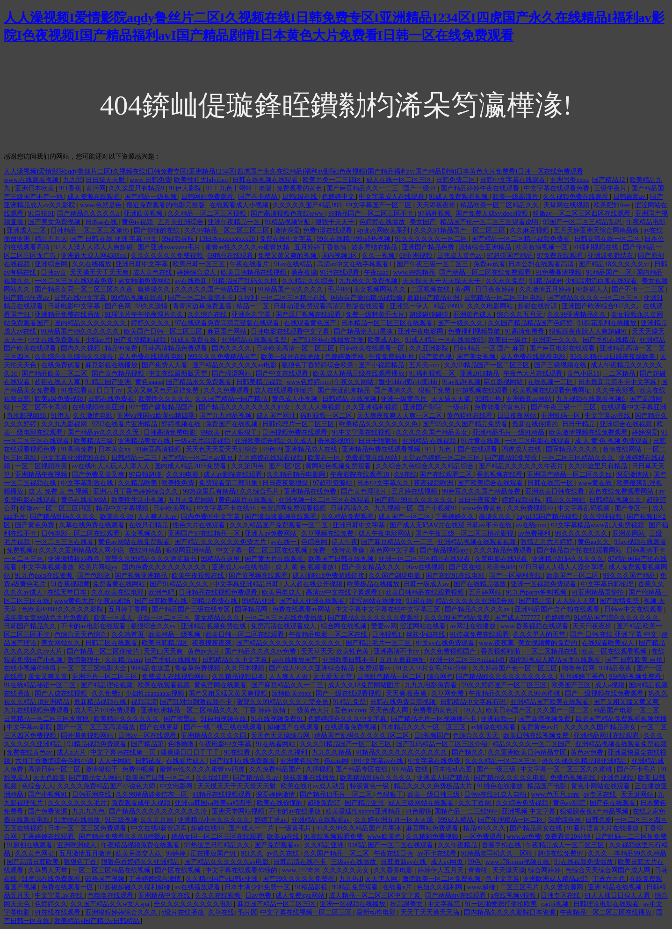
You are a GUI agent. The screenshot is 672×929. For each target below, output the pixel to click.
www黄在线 (596, 482)
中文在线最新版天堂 (178, 373)
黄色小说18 (583, 373)
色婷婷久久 (51, 903)
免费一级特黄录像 (339, 550)
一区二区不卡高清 (42, 407)
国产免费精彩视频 (141, 339)
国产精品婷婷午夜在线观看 (481, 188)
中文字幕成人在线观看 (392, 196)
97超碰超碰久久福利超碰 (135, 887)
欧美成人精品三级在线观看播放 (359, 373)
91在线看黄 (77, 390)
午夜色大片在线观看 (533, 373)
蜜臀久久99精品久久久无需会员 (283, 701)
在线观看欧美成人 (609, 642)
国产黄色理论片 (365, 491)
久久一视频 (379, 255)
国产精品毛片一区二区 (379, 642)
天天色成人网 (389, 710)
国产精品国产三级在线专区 (192, 609)
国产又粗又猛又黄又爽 (627, 701)
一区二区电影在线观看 (538, 440)
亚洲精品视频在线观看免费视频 (621, 744)
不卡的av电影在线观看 (94, 626)
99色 (475, 861)
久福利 (247, 297)
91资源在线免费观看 (52, 878)
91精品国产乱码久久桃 (245, 280)
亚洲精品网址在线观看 (607, 735)
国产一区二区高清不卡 (201, 297)
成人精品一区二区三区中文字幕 (375, 895)
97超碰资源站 (333, 482)
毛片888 (339, 289)
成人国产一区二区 (405, 516)
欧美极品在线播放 (374, 584)
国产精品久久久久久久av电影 (235, 365)
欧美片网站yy (99, 567)
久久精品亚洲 (325, 845)
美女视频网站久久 (381, 289)
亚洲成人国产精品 (444, 777)
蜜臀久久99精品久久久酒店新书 (151, 558)
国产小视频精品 (382, 365)
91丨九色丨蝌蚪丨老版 (240, 188)
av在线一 (284, 541)
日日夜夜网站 (517, 415)
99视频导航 (178, 238)
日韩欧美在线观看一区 (372, 348)
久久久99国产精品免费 (457, 617)
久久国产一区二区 (563, 710)
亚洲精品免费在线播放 (68, 314)
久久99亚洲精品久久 (577, 314)
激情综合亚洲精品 (486, 247)
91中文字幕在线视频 (362, 432)
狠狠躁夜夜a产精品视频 (595, 811)
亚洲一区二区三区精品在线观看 (425, 558)
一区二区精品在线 (552, 651)
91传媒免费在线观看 (480, 634)
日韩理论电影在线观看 (607, 903)
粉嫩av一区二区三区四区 (56, 508)
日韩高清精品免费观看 (175, 348)
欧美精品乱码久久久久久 (377, 777)
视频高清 (144, 701)
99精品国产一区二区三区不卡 (371, 213)
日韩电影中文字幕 (75, 306)
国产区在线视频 (178, 870)
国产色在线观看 (613, 802)
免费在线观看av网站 (302, 609)
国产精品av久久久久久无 (104, 432)
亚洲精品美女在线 (145, 440)
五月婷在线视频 (415, 491)
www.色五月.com (555, 794)
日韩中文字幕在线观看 (513, 179)
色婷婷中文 (339, 196)
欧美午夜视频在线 (199, 575)
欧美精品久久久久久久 (127, 718)
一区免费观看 (483, 836)
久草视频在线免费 (328, 533)
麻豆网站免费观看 (433, 828)
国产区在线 (466, 567)
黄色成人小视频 (295, 398)
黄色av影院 (570, 802)
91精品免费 (350, 701)
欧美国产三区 (572, 685)
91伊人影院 (186, 188)
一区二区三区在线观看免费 (75, 280)
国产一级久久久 (461, 323)
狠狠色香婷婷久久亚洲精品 (141, 861)
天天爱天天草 (333, 676)
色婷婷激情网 (345, 356)
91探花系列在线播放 (608, 323)
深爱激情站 (633, 474)
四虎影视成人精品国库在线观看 (555, 659)
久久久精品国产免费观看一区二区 (280, 525)
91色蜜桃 (418, 811)
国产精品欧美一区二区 (55, 373)
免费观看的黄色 (300, 188)
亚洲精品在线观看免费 (255, 339)
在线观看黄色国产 (311, 323)
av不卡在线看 (437, 853)
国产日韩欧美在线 (162, 600)
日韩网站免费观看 (208, 196)
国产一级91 (420, 188)
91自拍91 (41, 213)
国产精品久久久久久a (89, 213)
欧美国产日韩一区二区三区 (164, 331)
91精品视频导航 (288, 221)
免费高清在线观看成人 (284, 626)
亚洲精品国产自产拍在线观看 (557, 609)
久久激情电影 (93, 415)
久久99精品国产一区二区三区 (487, 365)
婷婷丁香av (271, 819)
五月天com (425, 365)
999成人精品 (456, 819)
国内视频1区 (340, 255)
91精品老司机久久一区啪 (498, 853)
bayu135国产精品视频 (548, 516)
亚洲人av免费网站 (271, 533)
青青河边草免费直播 (203, 306)
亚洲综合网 (52, 264)
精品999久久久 (485, 828)
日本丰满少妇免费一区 (258, 887)
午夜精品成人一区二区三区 (566, 845)
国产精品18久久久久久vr (614, 264)
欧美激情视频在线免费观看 (589, 432)
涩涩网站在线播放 (376, 600)
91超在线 (419, 600)
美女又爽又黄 (48, 676)
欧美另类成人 (282, 592)
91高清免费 (78, 449)
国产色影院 (94, 575)
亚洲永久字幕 (252, 314)
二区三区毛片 (520, 887)
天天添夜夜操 (436, 205)
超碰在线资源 (538, 306)
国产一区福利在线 (516, 575)
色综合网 (315, 541)
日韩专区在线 (561, 895)
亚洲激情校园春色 (75, 558)
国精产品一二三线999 (466, 811)
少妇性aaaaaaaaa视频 (155, 693)
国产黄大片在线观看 (275, 558)
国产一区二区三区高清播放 (97, 727)
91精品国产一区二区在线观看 (391, 845)
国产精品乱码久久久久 (63, 516)
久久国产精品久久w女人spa (110, 903)
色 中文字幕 (502, 878)
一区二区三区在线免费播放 (285, 617)
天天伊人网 (382, 878)
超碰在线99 (208, 828)
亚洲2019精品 (480, 373)
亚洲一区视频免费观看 (544, 584)
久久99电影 (183, 474)
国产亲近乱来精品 (345, 390)
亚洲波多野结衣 (611, 255)
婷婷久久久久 (151, 323)
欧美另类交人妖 (139, 853)
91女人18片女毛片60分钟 (433, 668)
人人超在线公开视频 (313, 584)
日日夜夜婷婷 (495, 289)
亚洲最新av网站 (529, 398)
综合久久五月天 (520, 314)
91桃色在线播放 (501, 786)
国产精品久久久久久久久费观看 (374, 617)
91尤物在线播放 (78, 819)
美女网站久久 (61, 642)
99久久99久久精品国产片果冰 (359, 828)
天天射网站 (638, 794)
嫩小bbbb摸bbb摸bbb (408, 381)
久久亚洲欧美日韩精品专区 (528, 752)
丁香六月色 (610, 878)
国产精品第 (536, 600)
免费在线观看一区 (68, 887)
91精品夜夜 (616, 668)
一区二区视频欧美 (42, 466)
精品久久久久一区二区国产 (532, 744)
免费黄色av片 (540, 727)
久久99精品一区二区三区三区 (227, 230)
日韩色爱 (598, 819)
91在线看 (238, 752)
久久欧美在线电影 (118, 592)
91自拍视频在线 (224, 718)
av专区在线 (600, 794)
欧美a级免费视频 (60, 398)
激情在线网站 (622, 449)
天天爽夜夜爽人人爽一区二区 (400, 415)
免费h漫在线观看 (328, 230)
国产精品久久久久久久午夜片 (521, 466)
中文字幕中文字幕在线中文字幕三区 (388, 609)
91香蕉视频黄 (70, 584)
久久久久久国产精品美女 (433, 432)
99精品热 (489, 398)
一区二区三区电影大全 (94, 668)
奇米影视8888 (27, 415)
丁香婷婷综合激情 (156, 878)
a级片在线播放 (183, 912)
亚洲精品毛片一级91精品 (509, 432)
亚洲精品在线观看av (321, 819)
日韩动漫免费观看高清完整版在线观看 (330, 306)
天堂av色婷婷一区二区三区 (442, 457)
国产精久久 (468, 752)
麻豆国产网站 (227, 331)
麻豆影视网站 (504, 381)
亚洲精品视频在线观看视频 (477, 541)
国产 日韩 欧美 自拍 (634, 659)
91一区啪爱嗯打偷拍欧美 (502, 903)
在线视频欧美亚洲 (99, 407)
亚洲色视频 (617, 777)
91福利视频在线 (596, 247)
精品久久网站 (566, 499)
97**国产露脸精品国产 (162, 407)
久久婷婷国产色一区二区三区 (515, 668)
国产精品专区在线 (362, 769)
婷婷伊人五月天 (441, 870)
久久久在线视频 (219, 895)
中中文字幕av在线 (378, 760)
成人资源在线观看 (94, 196)
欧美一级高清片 (516, 196)
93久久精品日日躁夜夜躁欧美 (613, 356)
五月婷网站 (486, 592)
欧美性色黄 (353, 651)
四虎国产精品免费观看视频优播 (621, 718)
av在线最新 (191, 280)
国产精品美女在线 (537, 828)
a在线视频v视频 (514, 895)
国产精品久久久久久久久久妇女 (245, 407)
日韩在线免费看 (112, 398)
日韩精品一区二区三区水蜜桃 (47, 718)
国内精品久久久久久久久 (91, 323)
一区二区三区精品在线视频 (112, 870)
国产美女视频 (477, 356)
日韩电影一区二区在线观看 (81, 533)
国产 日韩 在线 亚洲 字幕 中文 (114, 238)
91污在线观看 (340, 272)
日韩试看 (149, 760)
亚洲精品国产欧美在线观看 (550, 701)
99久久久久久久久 (582, 533)
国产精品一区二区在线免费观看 (486, 272)
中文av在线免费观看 (446, 642)
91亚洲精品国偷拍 (598, 592)
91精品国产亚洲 (109, 381)
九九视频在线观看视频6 (591, 398)
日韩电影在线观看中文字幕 (291, 331)
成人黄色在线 (153, 272)
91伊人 (60, 415)
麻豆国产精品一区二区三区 (277, 903)
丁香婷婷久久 (455, 516)
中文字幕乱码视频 (584, 508)
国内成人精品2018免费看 (191, 466)
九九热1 (350, 878)
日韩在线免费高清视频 (403, 701)
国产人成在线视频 (62, 693)
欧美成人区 (385, 339)
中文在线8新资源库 (159, 828)
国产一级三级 (497, 769)
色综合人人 (38, 786)
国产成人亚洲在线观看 (313, 600)
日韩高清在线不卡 (301, 861)
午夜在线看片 (250, 264)
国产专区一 (631, 508)
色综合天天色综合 (81, 634)
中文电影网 (177, 786)
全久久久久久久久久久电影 (194, 903)
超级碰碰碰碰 (429, 314)
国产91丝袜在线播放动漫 (328, 339)
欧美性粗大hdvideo (202, 179)
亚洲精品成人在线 (312, 449)
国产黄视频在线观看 (259, 575)
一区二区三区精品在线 (294, 297)
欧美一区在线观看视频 (615, 651)
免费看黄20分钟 (568, 836)
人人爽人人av (157, 516)
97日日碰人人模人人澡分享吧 (562, 567)
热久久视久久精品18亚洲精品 (585, 760)
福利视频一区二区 (327, 415)
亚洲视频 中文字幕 (529, 811)
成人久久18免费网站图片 (365, 685)
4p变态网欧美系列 (384, 230)
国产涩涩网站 (232, 373)
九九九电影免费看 (432, 685)
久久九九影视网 (65, 424)
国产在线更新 (160, 727)
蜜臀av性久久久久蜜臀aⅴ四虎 (202, 769)
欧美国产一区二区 (573, 575)
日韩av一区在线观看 (148, 735)
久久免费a (107, 693)
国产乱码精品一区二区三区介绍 (443, 744)
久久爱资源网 (564, 887)
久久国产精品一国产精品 (232, 398)
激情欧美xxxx (292, 693)
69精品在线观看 (231, 255)
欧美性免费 (178, 482)
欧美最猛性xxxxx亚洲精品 (364, 811)
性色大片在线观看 (200, 525)
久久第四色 (248, 466)
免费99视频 (139, 769)
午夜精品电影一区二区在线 (329, 634)
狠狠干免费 (435, 390)
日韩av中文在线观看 (634, 609)
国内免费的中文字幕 (211, 516)
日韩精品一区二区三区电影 (504, 297)
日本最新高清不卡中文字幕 (618, 381)
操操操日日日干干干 (190, 752)
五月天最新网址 (403, 659)
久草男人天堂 (48, 870)
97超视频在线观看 (482, 390)
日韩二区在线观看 (112, 642)
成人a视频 (610, 685)
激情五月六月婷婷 (547, 541)
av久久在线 (284, 853)
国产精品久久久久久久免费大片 (221, 541)
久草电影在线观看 (502, 558)
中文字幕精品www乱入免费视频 (598, 525)
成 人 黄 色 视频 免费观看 (612, 440)
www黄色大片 (74, 600)
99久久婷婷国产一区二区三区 (505, 685)
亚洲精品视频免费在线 (214, 626)
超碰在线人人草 (58, 381)
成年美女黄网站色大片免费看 (47, 617)
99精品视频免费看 (636, 676)
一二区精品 (619, 373)
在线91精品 (146, 550)
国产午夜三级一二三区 (564, 407)
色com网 (336, 760)
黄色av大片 (205, 651)
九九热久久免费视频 (369, 280)
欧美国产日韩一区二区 (159, 777)
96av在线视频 (425, 567)
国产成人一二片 (252, 828)
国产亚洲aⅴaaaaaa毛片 (169, 247)
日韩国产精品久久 (31, 626)
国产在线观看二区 (446, 474)
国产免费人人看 (165, 365)
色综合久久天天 (476, 735)
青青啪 (479, 870)
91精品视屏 (545, 280)
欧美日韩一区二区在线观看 (245, 634)
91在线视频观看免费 (334, 836)
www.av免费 (523, 836)
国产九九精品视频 (226, 415)
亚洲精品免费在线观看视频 (382, 449)
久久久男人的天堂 (540, 634)
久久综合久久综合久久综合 (75, 356)
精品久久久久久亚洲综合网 (475, 600)
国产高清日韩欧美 (34, 861)
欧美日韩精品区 (165, 642)
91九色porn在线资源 (44, 575)
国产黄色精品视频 (119, 373)
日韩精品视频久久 (616, 499)
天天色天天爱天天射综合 (223, 449)
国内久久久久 (232, 348)
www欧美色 (385, 836)
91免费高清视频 (559, 272)
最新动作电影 (376, 912)
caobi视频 (556, 903)
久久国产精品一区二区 (337, 853)
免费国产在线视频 (232, 424)
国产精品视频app (445, 550)
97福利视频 (435, 213)
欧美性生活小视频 (138, 499)
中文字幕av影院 (30, 727)
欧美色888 (501, 567)
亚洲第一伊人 (410, 306)
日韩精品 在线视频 (350, 398)
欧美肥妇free (612, 205)
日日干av (110, 390)
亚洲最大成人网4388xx (94, 255)
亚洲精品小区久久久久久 (215, 819)
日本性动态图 (453, 769)
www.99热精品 (414, 272)
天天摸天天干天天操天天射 (237, 786)
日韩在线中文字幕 (81, 297)
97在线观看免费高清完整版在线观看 (227, 323)
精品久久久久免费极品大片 (434, 786)
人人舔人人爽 (576, 600)
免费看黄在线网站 (372, 457)
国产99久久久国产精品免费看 (465, 424)
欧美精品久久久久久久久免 (379, 424)
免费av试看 (489, 264)
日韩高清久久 (351, 508)
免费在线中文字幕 (287, 238)
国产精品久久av (256, 777)
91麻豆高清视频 (159, 449)
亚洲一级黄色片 (404, 398)
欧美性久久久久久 (165, 398)
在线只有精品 (149, 525)
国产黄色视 (436, 356)
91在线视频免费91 (278, 718)
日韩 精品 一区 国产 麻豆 (490, 348)
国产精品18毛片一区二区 (337, 794)
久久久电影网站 (491, 306)
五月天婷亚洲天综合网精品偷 (597, 230)
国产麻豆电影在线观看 (563, 348)
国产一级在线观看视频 (349, 693)
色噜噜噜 (182, 744)
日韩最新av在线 (404, 861)
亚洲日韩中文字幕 (143, 264)
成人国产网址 (276, 415)
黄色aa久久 (594, 541)
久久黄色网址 (35, 853)
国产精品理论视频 (107, 685)
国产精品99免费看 (512, 457)
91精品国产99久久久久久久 (81, 331)
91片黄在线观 (481, 440)
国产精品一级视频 (151, 196)
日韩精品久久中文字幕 (235, 659)
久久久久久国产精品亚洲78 (214, 289)
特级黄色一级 (370, 786)
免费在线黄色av (30, 752)
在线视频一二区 (551, 381)
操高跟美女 (407, 903)
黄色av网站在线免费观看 (135, 541)
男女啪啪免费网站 (145, 280)
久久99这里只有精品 (598, 466)
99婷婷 (177, 853)
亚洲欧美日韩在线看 (555, 491)
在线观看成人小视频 (240, 205)
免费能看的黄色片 (501, 407)
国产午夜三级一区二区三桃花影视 (465, 533)
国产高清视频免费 (545, 718)
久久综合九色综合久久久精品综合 (426, 466)
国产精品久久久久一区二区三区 (594, 297)
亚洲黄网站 (629, 533)
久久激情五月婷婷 (546, 289)
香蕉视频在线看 (500, 474)
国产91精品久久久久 (180, 584)
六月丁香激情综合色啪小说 (55, 760)
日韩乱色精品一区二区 (390, 676)
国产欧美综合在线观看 (491, 482)
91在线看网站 (276, 744)
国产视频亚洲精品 (142, 575)
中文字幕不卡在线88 (227, 508)
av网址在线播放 (474, 626)
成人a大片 (72, 752)
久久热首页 (128, 634)
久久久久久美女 (347, 870)
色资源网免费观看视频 (294, 508)
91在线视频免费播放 (584, 861)
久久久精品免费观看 (503, 550)
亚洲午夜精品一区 (235, 221)
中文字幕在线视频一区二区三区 (307, 912)
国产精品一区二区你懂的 (104, 651)
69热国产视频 (105, 878)
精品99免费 (122, 348)
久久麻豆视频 (530, 230)
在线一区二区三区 (164, 617)
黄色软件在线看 (470, 415)
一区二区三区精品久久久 (579, 457)
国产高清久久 (394, 390)
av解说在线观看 (494, 727)
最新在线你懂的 (536, 424)
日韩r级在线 (300, 196)
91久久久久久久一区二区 (432, 238)
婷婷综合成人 (197, 272)
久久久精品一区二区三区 (502, 760)
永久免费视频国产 (451, 651)
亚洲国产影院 (423, 407)
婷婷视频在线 (181, 424)
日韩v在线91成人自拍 (496, 794)
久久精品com (123, 659)
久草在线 (221, 912)
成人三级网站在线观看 (421, 802)
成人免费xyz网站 (300, 895)
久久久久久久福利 (282, 752)
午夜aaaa (377, 272)
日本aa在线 (102, 221)
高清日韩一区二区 (55, 769)
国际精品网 (252, 609)
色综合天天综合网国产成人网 (608, 870)
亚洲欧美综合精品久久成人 (274, 440)
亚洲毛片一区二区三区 (105, 676)
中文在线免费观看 (55, 339)
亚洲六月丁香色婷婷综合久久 (136, 491)
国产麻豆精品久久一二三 (363, 188)
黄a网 (463, 289)
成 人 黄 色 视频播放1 (307, 567)
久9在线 (405, 474)
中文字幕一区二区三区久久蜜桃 (567, 769)
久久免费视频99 (531, 508)
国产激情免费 (620, 600)
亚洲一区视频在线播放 (353, 903)
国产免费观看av (278, 845)
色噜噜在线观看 (111, 895)
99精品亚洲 (259, 600)
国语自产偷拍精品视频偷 (368, 297)
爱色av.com (350, 710)
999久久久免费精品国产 (223, 356)
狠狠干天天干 (335, 221)
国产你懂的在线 (157, 230)
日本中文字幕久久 (384, 482)
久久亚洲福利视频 (373, 407)
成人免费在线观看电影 (151, 356)
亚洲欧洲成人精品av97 (556, 878)
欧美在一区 (325, 457)
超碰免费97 (324, 802)
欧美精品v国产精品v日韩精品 (97, 920)
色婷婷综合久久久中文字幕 (348, 718)
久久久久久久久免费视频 (168, 255)
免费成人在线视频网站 (175, 676)
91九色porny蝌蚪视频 (537, 592)
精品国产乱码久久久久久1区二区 (362, 735)
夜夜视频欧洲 (434, 482)
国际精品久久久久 (573, 449)
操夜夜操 (304, 272)
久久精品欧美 (138, 482)
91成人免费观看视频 (459, 196)
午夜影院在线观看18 (360, 474)
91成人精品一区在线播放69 (445, 339)
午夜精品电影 (645, 221)
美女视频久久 (145, 533)
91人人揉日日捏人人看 (618, 895)
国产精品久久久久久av (478, 609)
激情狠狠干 (84, 659)
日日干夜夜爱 (478, 499)
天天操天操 (508, 870)
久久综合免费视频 (523, 802)
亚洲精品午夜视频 (42, 474)
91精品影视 (312, 887)
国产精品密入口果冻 (364, 331)
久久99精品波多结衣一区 (152, 794)
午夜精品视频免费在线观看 (141, 845)
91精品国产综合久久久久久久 (617, 617)
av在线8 (83, 466)
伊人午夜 (345, 541)
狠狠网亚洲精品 (189, 550)
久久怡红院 (212, 777)
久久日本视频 (245, 668)
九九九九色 (89, 811)
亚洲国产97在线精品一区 (205, 533)
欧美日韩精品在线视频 (254, 272)
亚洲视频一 (498, 718)
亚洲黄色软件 (300, 760)
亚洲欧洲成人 (77, 845)
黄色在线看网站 (84, 499)
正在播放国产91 (214, 853)
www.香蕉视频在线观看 (535, 626)
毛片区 (247, 912)
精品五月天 (51, 238)
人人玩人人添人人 (124, 466)
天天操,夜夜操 (407, 693)
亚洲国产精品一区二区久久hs (570, 474)
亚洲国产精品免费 (429, 247)
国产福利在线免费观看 (243, 760)
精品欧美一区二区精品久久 (500, 205)
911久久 (252, 853)
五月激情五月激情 (86, 853)
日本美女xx (115, 449)
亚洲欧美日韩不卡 (349, 659)
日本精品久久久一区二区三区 (424, 727)
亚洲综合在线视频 (627, 424)
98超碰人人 (592, 289)
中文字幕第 (444, 903)
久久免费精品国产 (276, 769)
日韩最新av (630, 196)
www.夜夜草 (497, 642)
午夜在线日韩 (394, 853)
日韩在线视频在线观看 (266, 179)
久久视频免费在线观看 (576, 196)
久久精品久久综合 (309, 280)
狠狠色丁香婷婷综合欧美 (318, 365)
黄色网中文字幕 (393, 550)
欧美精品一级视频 (175, 634)
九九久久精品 (332, 752)
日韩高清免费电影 (171, 432)
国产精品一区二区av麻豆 (198, 457)
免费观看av (376, 668)
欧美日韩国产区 (510, 710)
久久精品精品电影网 (297, 474)
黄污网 (96, 188)
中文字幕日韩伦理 (608, 584)
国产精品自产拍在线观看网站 (580, 550)
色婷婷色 (558, 617)
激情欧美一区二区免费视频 (442, 878)
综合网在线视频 (345, 626)
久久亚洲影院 (429, 348)
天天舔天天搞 (451, 398)
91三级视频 (121, 819)
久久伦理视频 (603, 516)
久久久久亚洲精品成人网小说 (82, 550)
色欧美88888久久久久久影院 (63, 609)
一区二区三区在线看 (65, 541)
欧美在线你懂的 (280, 802)
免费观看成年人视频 (141, 802)
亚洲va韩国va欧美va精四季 (156, 415)
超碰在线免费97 (561, 853)
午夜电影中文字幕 (226, 744)
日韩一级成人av (427, 584)
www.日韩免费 (150, 179)
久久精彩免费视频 (433, 836)
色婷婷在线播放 (383, 221)
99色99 (272, 449)
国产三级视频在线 (561, 365)
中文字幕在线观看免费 (557, 188)
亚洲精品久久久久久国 (214, 735)
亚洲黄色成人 (473, 314)
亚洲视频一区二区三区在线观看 (325, 499)
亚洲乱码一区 (561, 415)
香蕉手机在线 (502, 845)
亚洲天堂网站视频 (239, 811)
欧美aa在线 (284, 836)
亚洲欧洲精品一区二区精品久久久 (191, 710)
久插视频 (319, 769)
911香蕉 (71, 188)
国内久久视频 (81, 348)
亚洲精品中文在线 (165, 895)
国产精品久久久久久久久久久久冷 (159, 811)
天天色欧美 (49, 777)
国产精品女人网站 (96, 777)
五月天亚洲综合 (181, 221)
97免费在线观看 (561, 255)
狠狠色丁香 (81, 861)
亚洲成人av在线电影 (242, 567)
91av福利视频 (461, 381)
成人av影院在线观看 (233, 474)
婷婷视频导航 (522, 499)
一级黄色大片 (311, 710)
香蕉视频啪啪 (501, 651)
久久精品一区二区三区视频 (207, 213)
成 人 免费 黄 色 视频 (59, 491)
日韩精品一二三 (135, 457)
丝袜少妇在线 (426, 634)
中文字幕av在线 (608, 415)
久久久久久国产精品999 (308, 205)
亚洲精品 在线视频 (430, 440)
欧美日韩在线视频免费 (537, 735)
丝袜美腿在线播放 (310, 777)
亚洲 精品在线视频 (615, 887)
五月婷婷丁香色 (583, 676)
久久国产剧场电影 (396, 575)
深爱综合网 (565, 819)
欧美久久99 (117, 516)
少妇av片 (98, 339)
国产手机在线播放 (172, 659)
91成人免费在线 (194, 339)
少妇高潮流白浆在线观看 (602, 280)
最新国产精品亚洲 (434, 297)
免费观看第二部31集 (229, 482)
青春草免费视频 (198, 668)
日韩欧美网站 (173, 508)
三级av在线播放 (354, 861)
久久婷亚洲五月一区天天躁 (394, 819)
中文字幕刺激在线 (88, 482)
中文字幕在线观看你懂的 (242, 870)
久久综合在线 (208, 314)
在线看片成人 (186, 760)
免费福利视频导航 (475, 331)
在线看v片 (398, 887)
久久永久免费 (506, 280)
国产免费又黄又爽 (99, 474)
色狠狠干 (390, 794)
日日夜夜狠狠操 (286, 482)
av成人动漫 (330, 786)
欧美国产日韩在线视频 (342, 558)
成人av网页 (448, 861)
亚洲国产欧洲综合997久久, (601, 306)
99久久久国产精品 (630, 575)
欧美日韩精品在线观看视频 (425, 592)
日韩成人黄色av (460, 255)
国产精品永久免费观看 (199, 381)
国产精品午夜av (27, 297)
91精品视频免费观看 (97, 744)
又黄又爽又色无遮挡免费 (164, 390)
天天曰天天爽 (164, 651)
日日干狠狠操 (378, 440)
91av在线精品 (294, 264)
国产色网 (119, 306)
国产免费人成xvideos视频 (492, 213)
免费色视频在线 (574, 777)
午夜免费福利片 (392, 356)
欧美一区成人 (114, 617)
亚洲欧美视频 (144, 213)
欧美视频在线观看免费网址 (553, 390)
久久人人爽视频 (319, 407)
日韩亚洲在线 (92, 794)
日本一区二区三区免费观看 (88, 828)
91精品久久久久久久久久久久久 (402, 752)
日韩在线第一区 (551, 482)
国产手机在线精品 (610, 339)
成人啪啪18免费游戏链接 (329, 575)
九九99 (73, 179)
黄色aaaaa (149, 381)
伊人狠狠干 (241, 432)
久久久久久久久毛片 (78, 802)
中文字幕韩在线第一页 (124, 752)
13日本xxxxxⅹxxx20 (228, 238)
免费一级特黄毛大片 (376, 314)
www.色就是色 (101, 205)
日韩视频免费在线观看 (295, 432)
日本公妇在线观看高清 (542, 264)
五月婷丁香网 (128, 609)
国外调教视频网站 (88, 735)
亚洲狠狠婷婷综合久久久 (122, 912)
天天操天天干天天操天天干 (442, 280)
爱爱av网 (384, 626)
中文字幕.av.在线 (60, 895)
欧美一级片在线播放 (291, 356)
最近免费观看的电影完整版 (166, 205)
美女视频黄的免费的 (548, 642)
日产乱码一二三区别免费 (631, 836)
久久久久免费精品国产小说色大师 (107, 786)
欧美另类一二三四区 (333, 179)
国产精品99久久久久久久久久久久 (506, 676)
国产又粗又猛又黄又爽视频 (228, 693)
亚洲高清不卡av (397, 651)
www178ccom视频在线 (518, 861)
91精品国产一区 (610, 272)
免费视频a (21, 550)
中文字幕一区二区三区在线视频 (263, 550)
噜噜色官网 (579, 668)
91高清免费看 (525, 331)
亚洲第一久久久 (556, 339)
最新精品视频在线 (101, 701)
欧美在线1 (295, 786)
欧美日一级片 (508, 339)
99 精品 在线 (411, 769)
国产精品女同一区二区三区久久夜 (85, 289)
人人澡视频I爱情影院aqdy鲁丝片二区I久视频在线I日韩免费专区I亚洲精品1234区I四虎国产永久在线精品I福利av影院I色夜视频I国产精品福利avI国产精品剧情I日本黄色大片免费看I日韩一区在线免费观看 (293, 171)
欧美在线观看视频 (164, 685)
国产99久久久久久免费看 (299, 878)
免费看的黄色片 (437, 710)
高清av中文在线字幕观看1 (355, 264)
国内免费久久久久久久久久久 (165, 567)
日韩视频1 (387, 634)
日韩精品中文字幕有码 (473, 701)
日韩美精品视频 (260, 381)
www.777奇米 (301, 870)
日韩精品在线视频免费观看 (219, 592)
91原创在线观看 (30, 845)
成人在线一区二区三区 (400, 179)
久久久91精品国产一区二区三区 (460, 230)
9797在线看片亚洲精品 (125, 424)
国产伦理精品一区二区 (511, 819)
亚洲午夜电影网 (421, 331)
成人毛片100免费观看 (106, 710)
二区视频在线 (431, 289)
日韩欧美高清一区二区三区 (296, 348)
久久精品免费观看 (348, 516)
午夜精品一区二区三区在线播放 (606, 912)
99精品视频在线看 (138, 297)
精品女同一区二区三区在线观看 (218, 836)
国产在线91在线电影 (456, 575)
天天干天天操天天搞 (430, 912)
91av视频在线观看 (640, 541)
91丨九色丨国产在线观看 (462, 449)
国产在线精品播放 (481, 584)
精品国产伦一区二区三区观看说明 (490, 221)
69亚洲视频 (416, 255)
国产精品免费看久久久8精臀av (123, 836)
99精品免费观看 (356, 887)
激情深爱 (287, 230)
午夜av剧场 (114, 600)
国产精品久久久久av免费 (261, 651)
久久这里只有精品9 (137, 188)
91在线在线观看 (58, 912)
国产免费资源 (48, 811)
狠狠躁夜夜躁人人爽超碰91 (589, 331)
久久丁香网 (475, 802)
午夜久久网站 (355, 381)
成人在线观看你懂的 (284, 390)
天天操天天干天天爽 (100, 272)
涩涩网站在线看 (424, 626)
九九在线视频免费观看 (37, 710)
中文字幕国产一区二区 (379, 205)
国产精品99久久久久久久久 (415, 499)
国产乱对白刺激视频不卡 (197, 701)
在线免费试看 (61, 365)
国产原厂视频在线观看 (309, 314)
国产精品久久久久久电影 (511, 777)
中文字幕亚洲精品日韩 (247, 584)
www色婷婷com (308, 381)
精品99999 (449, 306)
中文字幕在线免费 (435, 760)
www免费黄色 (483, 508)
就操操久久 (154, 289)
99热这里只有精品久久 (218, 845)
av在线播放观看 (198, 887)
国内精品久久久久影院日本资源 (510, 912)
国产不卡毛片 (637, 769)
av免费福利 (535, 533)
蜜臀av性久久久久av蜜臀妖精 (248, 247)
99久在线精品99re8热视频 (354, 238)
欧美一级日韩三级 (434, 794)
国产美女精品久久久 (372, 567)
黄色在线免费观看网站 (622, 491)
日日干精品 (579, 424)
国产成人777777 (518, 617)
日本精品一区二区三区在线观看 (387, 323)
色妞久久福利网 (440, 887)
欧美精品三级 (94, 440)
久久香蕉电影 (394, 870)
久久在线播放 (92, 264)
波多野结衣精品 (375, 247)
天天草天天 (317, 651)
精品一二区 (253, 306)
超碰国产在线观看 (294, 727)
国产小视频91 (438, 508)
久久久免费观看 (227, 390)
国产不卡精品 (258, 196)
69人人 (473, 710)
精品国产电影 (547, 786)
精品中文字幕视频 (123, 508)
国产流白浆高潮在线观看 (281, 516)
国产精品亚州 (365, 802)
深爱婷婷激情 (276, 794)
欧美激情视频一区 (542, 247)
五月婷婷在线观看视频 (271, 457)
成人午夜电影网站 (385, 533)
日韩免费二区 (456, 179)
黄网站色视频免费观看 (339, 466)
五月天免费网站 (192, 499)
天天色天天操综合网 (281, 735)
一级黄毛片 (296, 828)
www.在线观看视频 (32, 179)
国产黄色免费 (35, 525)
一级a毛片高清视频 (202, 440)
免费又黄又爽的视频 (288, 255)
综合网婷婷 (545, 870)
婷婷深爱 (645, 432)
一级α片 (459, 407)
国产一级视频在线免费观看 (605, 693)
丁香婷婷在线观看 (49, 836)
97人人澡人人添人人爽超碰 (94, 247)
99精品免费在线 (215, 600)
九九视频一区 (394, 508)
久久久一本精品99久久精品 (627, 853)
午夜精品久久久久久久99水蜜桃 (515, 693)
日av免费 (259, 895)
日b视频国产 (432, 735)
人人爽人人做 (289, 676)
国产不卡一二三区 (639, 289)
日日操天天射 (106, 179)
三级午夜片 (611, 188)
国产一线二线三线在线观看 (224, 727)
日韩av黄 (53, 272)
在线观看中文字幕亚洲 (633, 407)
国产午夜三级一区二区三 (433, 264)
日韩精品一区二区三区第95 (91, 230)
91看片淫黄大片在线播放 (604, 828)
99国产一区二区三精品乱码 (583, 221)
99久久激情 (152, 306)
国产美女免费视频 (55, 221)
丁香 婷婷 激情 (265, 710)
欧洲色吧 (162, 592)
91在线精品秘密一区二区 (41, 685)
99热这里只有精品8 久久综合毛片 (232, 491)
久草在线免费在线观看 (92, 525)
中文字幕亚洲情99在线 (74, 457)
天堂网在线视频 (567, 205)
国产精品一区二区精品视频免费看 (521, 238)
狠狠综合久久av (154, 626)
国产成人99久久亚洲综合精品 (312, 668)
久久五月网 (157, 819)
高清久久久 (496, 516)
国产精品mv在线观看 (456, 895)
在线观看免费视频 (351, 727)
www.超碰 (482, 887)
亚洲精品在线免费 (311, 491)
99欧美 (211, 432)
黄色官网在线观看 (221, 685)
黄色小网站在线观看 (601, 786)
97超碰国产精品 (511, 255)
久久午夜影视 (616, 390)
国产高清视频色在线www (288, 213)
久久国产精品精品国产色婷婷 (531, 323)
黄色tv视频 (138, 221)
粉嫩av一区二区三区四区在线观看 (582, 213)
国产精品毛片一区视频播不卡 (434, 718)
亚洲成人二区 (27, 230)
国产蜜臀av (181, 718)
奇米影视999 (336, 440)
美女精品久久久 (218, 617)
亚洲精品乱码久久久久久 (569, 558)
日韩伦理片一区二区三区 (299, 424)
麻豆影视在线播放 (112, 365)
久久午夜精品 (458, 845)
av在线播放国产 (295, 659)
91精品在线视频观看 (222, 794)
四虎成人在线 (522, 449)
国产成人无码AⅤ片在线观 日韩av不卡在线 (451, 525)
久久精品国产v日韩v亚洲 (223, 878)
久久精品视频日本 (239, 676)
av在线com (532, 525)
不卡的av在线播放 (296, 811)
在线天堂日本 (67, 592)
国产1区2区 (285, 466)
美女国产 (424, 221)
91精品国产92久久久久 (291, 289)
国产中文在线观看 (283, 373)
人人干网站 (115, 760)
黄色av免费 (588, 752)
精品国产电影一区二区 (627, 710)
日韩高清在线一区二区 (608, 238)
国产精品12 (609, 179)
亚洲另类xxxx (569, 179)
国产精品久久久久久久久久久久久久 (289, 642)
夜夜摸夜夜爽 (212, 642)
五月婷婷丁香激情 (321, 247)
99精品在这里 (221, 558)
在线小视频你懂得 (31, 668)
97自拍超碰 (146, 474)
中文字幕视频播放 (49, 567)
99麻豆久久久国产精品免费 (482, 491)
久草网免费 (448, 693)
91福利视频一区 (433, 373)
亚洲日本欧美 (35, 188)
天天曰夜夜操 (593, 626)
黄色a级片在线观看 (246, 499)
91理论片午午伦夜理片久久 (145, 314)
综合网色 (440, 676)
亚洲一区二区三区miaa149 (467, 659)
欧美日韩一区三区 (200, 264)
